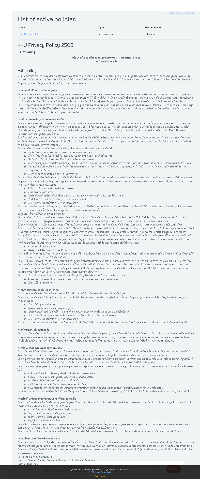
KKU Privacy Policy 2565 (33, 33)
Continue (100, 476)
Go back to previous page (180, 12)
